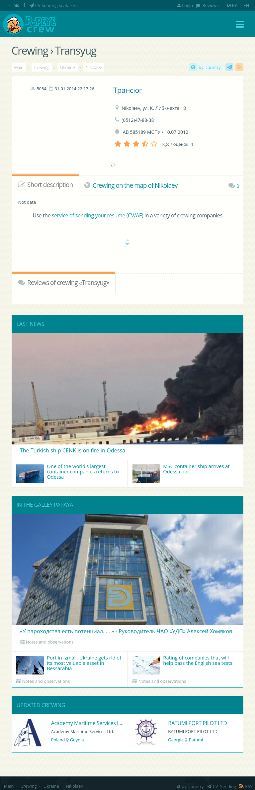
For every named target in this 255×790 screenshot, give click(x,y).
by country (209, 67)
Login (185, 5)
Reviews (210, 5)
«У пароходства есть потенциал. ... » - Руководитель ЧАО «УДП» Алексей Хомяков (126, 631)
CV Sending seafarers (56, 5)
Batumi (196, 740)
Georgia (176, 740)
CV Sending (229, 67)
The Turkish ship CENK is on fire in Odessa (73, 450)
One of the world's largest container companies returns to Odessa (67, 473)
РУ (234, 5)
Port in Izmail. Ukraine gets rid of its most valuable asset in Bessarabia (69, 664)
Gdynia (77, 740)
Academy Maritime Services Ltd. (88, 723)
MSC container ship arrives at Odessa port (181, 473)
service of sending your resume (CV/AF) (97, 215)
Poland (58, 740)
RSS (239, 67)
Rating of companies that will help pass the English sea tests (182, 664)
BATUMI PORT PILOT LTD (197, 723)
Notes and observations (50, 642)
